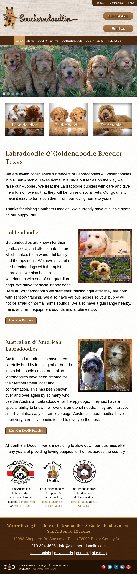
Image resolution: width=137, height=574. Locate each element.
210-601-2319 (23, 506)
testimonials (40, 553)
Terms (100, 2)
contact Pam (27, 501)
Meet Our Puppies (21, 320)
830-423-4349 (53, 506)
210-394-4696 (118, 16)
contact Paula (79, 501)
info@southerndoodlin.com (82, 546)
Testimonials (116, 2)
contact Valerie (50, 501)
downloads (63, 553)
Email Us (118, 28)
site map (99, 553)
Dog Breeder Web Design (44, 569)
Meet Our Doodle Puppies (26, 430)
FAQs (131, 2)
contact (82, 553)
